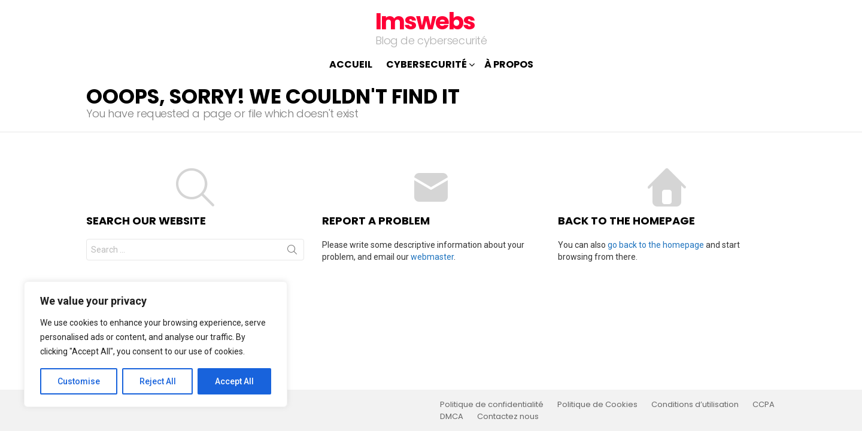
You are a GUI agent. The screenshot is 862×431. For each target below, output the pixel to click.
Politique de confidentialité (492, 404)
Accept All (234, 381)
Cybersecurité (426, 65)
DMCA (451, 416)
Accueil (350, 64)
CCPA (763, 404)
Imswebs (425, 21)
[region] (155, 344)
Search (292, 252)
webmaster (432, 257)
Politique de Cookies (597, 404)
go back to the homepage (656, 245)
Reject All (157, 381)
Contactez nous (508, 416)
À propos (508, 64)
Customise (78, 381)
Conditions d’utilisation (695, 404)
